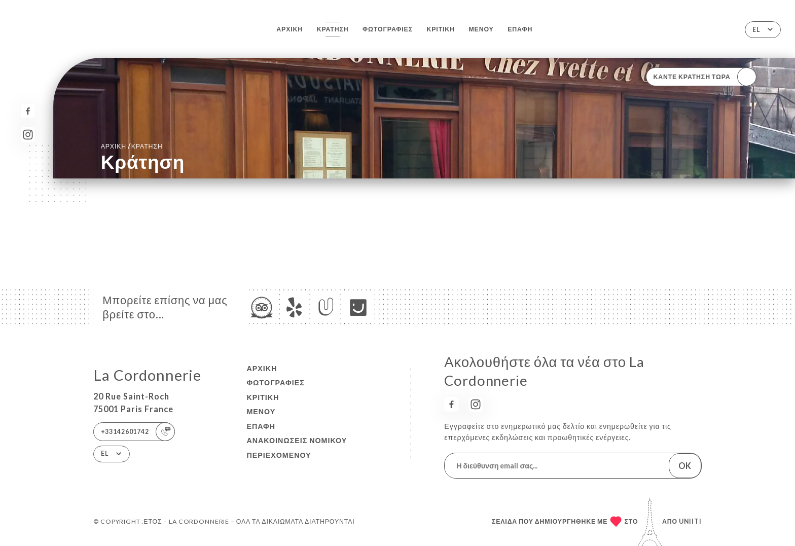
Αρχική (289, 29)
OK (684, 465)
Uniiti (690, 521)
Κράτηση (333, 29)
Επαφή (520, 29)
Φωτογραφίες (388, 29)
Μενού (480, 29)
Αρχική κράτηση (132, 145)
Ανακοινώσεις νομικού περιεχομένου (296, 447)
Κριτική (441, 29)
